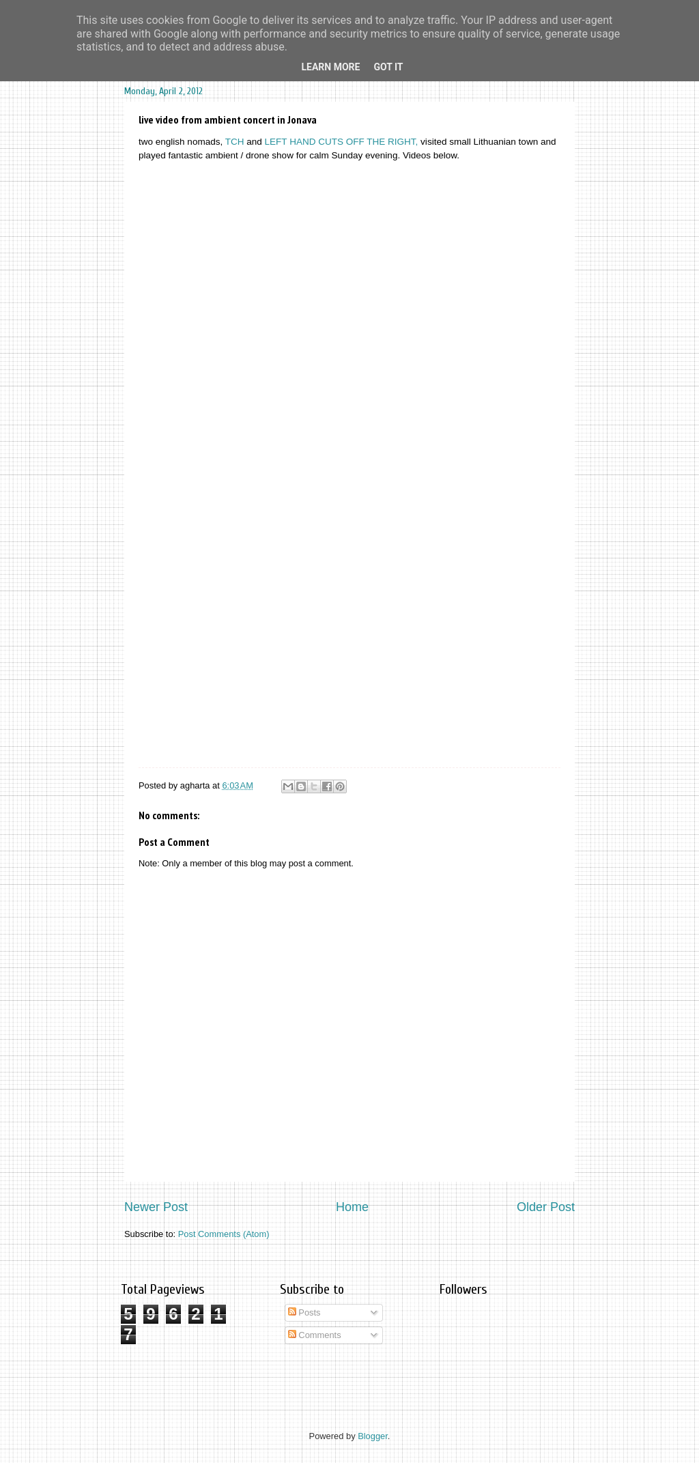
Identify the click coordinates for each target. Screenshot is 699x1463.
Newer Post (156, 1207)
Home (352, 1207)
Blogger (373, 1436)
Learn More (330, 66)
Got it (388, 66)
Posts (304, 1312)
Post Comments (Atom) (224, 1234)
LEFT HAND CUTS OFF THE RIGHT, (341, 142)
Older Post (546, 1207)
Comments (314, 1335)
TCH (234, 142)
